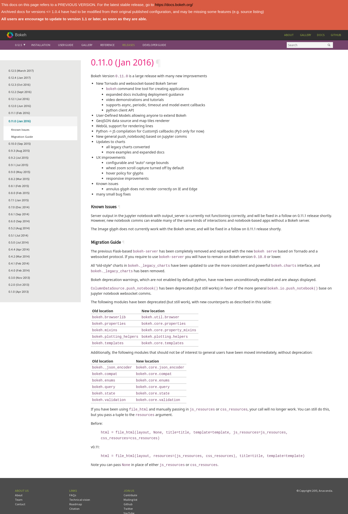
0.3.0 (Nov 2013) (19, 278)
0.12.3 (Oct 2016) (20, 84)
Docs (320, 35)
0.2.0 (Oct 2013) (19, 284)
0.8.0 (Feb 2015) (19, 193)
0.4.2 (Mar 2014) (19, 256)
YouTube (129, 501)
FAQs (72, 483)
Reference (107, 45)
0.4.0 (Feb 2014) (19, 270)
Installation (40, 45)
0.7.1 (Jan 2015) (19, 200)
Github (336, 35)
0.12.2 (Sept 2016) (20, 92)
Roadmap (75, 492)
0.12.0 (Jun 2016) (20, 106)
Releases (128, 45)
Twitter (128, 496)
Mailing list (130, 488)
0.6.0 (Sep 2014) (19, 221)
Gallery (305, 35)
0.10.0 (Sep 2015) (20, 144)
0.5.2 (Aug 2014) (19, 228)
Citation (74, 496)
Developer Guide (154, 45)
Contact (20, 492)
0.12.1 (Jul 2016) (19, 99)
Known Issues (20, 130)
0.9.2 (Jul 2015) (19, 158)
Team (19, 488)
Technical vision (79, 488)
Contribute (130, 483)
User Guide (65, 45)
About (289, 35)
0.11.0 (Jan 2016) (20, 121)
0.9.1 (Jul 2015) (18, 165)
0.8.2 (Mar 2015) (19, 179)
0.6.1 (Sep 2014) (19, 214)
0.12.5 (18, 45)
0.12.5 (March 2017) (21, 70)
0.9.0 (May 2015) (19, 172)
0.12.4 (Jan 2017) (20, 78)
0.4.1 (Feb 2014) (19, 263)
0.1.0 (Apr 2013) (19, 292)
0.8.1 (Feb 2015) (19, 186)
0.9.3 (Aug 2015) (19, 150)
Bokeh (20, 35)
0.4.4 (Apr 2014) (19, 249)
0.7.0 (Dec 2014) (19, 207)
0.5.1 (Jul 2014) (18, 235)
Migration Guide (22, 136)
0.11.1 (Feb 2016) (19, 113)
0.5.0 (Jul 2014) (19, 242)
